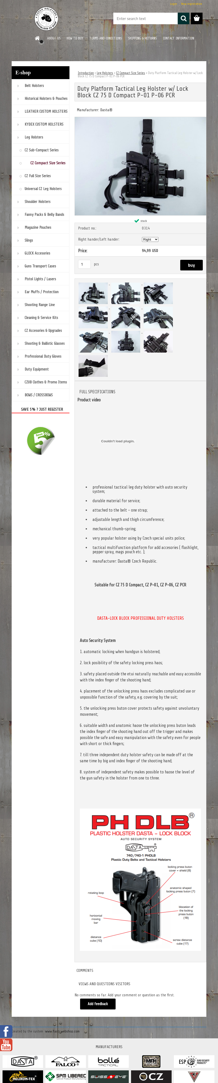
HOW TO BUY (75, 38)
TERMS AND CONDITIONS (105, 38)
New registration (191, 4)
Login (173, 4)
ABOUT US (54, 38)
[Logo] (46, 18)
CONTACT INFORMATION (178, 38)
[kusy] (84, 264)
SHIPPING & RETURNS (142, 38)
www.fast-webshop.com (62, 1031)
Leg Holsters (105, 73)
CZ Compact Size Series (130, 73)
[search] (183, 18)
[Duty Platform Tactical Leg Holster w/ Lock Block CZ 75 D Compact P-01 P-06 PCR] (140, 119)
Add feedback (98, 1004)
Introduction (86, 73)
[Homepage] (37, 38)
